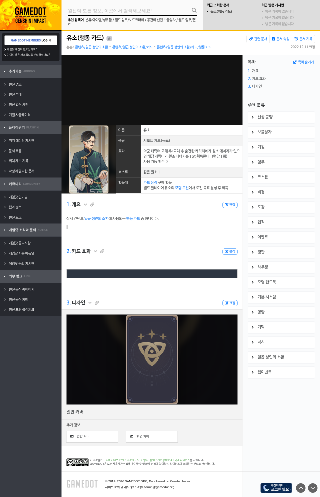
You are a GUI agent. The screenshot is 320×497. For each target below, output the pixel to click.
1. (68, 205)
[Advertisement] (152, 90)
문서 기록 (303, 39)
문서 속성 (280, 39)
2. (68, 251)
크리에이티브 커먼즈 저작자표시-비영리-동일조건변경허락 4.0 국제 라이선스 (146, 460)
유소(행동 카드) (221, 12)
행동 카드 (133, 219)
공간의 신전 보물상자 (161, 20)
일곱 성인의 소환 (96, 219)
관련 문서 (258, 39)
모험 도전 (182, 188)
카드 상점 (150, 183)
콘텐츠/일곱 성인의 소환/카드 (132, 47)
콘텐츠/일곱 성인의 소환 (91, 47)
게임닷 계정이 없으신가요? (22, 49)
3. (68, 303)
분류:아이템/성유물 (98, 20)
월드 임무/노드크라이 (129, 20)
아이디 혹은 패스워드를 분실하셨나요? (28, 55)
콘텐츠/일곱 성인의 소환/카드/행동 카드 (184, 47)
